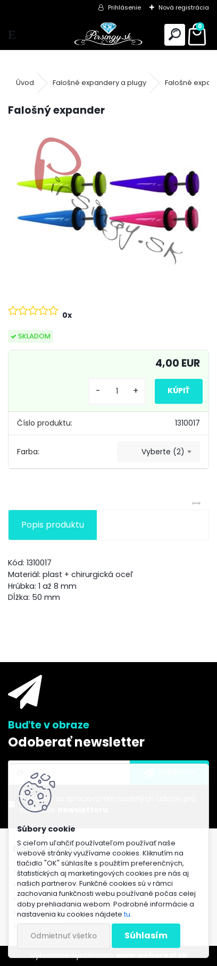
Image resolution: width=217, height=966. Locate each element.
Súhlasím (146, 935)
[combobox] (158, 451)
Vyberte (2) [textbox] (163, 451)
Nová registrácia (183, 7)
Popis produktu (52, 525)
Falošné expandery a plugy (99, 83)
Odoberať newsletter (76, 742)
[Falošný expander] (108, 201)
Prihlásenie (124, 7)
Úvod (25, 83)
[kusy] (117, 391)
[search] (175, 35)
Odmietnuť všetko (63, 936)
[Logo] (109, 34)
